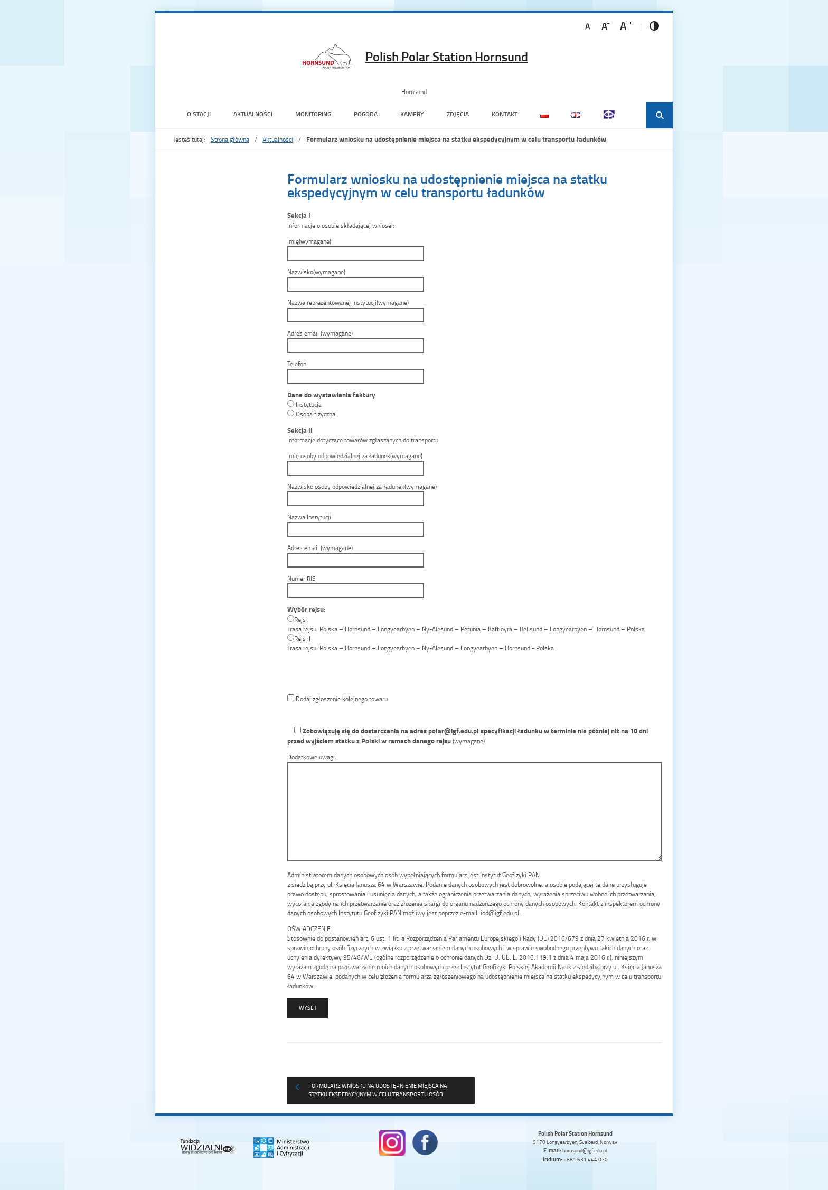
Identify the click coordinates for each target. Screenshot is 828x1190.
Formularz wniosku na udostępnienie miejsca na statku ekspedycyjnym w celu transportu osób (377, 1090)
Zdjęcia (458, 113)
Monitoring (313, 113)
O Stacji (199, 113)
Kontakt (505, 113)
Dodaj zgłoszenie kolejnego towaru (337, 698)
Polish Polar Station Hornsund (446, 57)
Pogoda (366, 113)
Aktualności (252, 113)
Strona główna (230, 139)
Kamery (412, 113)
